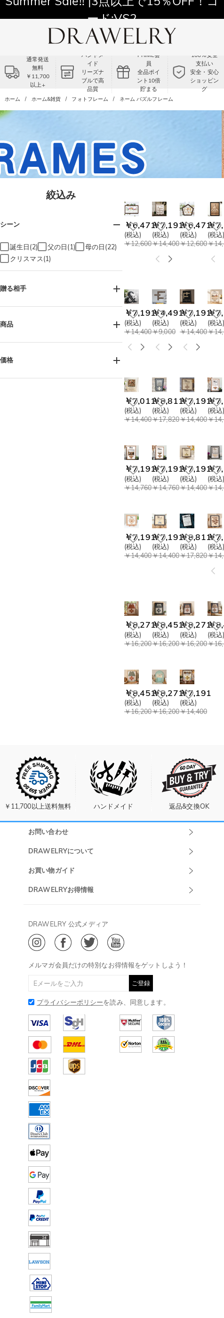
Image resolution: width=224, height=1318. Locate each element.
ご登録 (141, 983)
